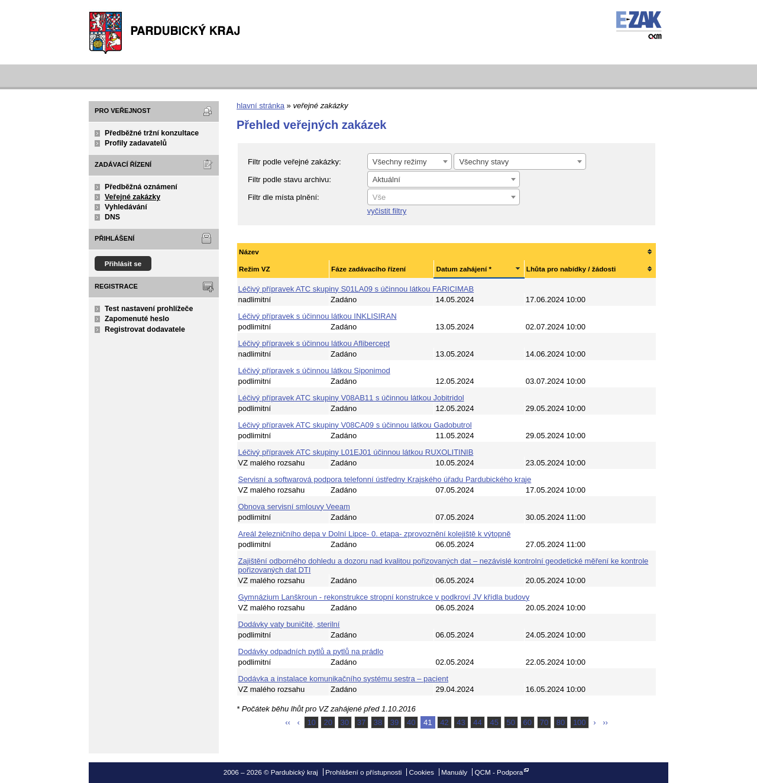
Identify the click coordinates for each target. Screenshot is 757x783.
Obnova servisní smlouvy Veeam (294, 506)
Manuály (454, 772)
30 (345, 722)
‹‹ (287, 722)
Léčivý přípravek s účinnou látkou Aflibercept (314, 343)
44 (477, 722)
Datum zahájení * (463, 269)
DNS (112, 217)
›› (605, 722)
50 (511, 722)
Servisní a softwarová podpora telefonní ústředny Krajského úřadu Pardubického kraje (385, 479)
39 (394, 722)
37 (361, 722)
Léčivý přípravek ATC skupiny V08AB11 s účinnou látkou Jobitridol (351, 397)
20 (327, 722)
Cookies (421, 772)
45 (494, 722)
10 (311, 722)
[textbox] (443, 197)
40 (411, 722)
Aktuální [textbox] (386, 179)
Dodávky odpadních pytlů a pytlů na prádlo (311, 651)
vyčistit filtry (386, 210)
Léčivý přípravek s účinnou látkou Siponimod (314, 370)
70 (544, 722)
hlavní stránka (260, 105)
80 (561, 722)
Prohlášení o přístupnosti (363, 772)
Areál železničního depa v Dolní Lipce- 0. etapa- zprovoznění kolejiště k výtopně (374, 533)
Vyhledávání (126, 207)
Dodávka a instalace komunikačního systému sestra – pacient (343, 678)
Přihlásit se (123, 263)
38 (378, 722)
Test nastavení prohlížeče (149, 309)
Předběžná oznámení (141, 187)
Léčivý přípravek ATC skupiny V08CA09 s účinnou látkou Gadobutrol (355, 424)
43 (461, 722)
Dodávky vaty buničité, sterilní (289, 624)
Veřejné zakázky (132, 197)
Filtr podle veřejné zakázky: (294, 161)
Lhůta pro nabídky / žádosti (571, 269)
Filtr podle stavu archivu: (289, 179)
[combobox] (409, 161)
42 (444, 722)
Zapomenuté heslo (137, 319)
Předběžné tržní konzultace (152, 133)
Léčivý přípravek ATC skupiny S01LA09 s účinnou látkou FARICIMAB (356, 288)
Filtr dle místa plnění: (283, 197)
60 (527, 722)
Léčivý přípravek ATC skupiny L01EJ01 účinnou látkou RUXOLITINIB (356, 452)
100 (579, 722)
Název (249, 251)
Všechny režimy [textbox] (400, 161)
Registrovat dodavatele (145, 329)
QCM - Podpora (498, 772)
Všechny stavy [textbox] (484, 161)
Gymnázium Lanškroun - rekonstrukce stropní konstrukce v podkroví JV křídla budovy (384, 597)
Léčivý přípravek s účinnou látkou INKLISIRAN (317, 316)
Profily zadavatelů (136, 143)
